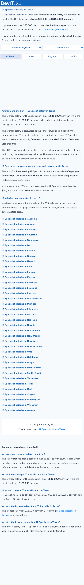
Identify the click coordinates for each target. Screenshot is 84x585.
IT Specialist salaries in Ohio (17, 351)
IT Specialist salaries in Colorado (19, 234)
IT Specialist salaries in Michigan (19, 303)
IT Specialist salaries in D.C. (16, 245)
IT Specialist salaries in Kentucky (19, 282)
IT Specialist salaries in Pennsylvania (21, 367)
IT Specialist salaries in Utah (17, 389)
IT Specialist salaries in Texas (17, 383)
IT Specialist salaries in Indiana (18, 271)
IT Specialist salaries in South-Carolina (22, 373)
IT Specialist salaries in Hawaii (18, 261)
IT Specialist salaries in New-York (20, 341)
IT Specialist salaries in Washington (21, 399)
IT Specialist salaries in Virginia (18, 394)
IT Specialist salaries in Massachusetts (22, 298)
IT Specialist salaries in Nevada (18, 325)
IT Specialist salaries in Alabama (19, 218)
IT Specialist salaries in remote (18, 410)
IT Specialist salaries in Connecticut (20, 240)
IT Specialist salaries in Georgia (19, 256)
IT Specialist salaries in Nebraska (19, 319)
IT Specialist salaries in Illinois (18, 266)
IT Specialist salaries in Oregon (18, 362)
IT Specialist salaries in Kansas (18, 277)
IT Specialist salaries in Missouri (19, 314)
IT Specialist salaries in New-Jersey (21, 330)
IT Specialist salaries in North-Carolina (22, 346)
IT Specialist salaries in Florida (18, 250)
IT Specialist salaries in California (19, 229)
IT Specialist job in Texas (55, 29)
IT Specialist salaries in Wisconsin (20, 404)
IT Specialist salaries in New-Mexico (21, 335)
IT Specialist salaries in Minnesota (20, 309)
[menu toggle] (80, 3)
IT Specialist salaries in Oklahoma (20, 357)
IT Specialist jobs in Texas (52, 429)
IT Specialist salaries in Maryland (19, 293)
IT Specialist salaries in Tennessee (20, 378)
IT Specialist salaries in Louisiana (19, 287)
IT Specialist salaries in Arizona (18, 224)
